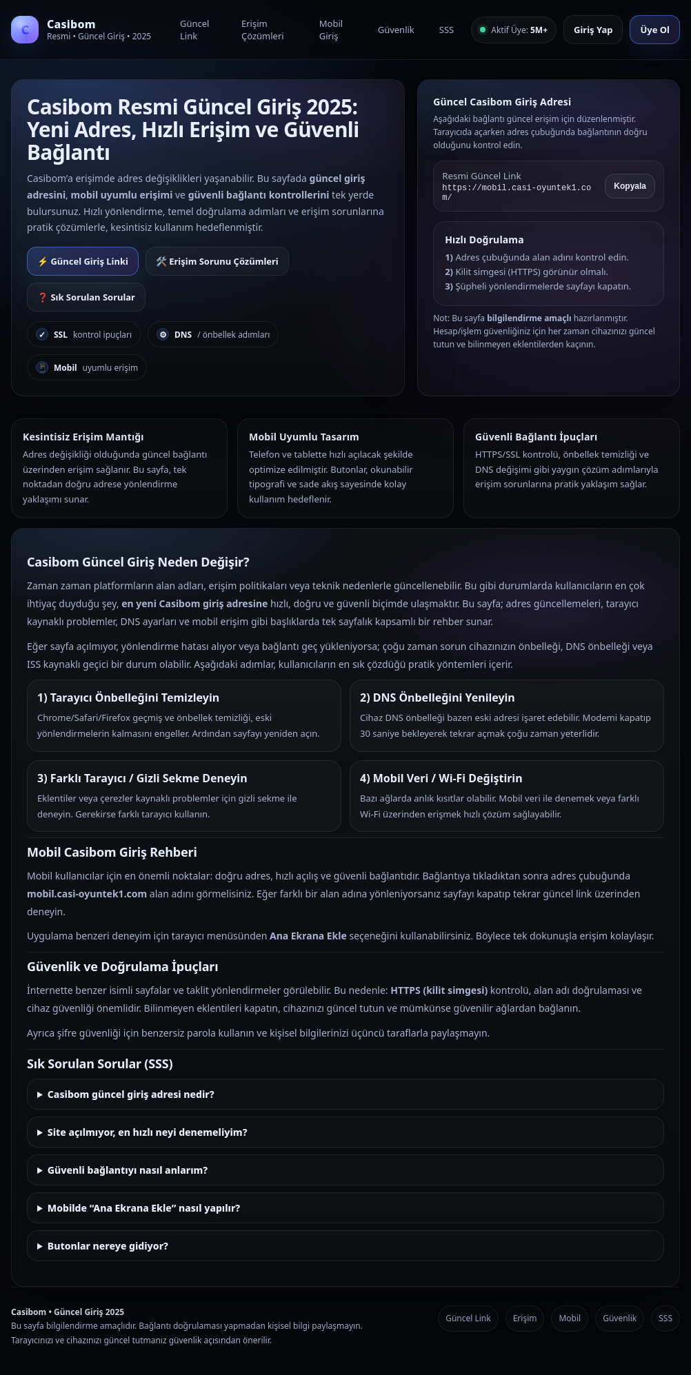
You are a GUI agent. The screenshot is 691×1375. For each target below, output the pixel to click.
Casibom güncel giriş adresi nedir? (131, 1094)
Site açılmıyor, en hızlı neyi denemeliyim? (148, 1132)
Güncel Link (194, 29)
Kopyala (630, 186)
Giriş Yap (593, 29)
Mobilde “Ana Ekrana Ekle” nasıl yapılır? (144, 1207)
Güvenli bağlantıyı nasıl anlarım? (128, 1170)
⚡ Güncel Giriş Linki (82, 261)
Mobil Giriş (331, 29)
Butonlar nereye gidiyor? (108, 1245)
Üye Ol (655, 29)
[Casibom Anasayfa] (87, 29)
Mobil (570, 1318)
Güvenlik (396, 29)
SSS (446, 29)
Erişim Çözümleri (262, 29)
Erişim (525, 1318)
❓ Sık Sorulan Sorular (86, 297)
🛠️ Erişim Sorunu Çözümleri (217, 261)
